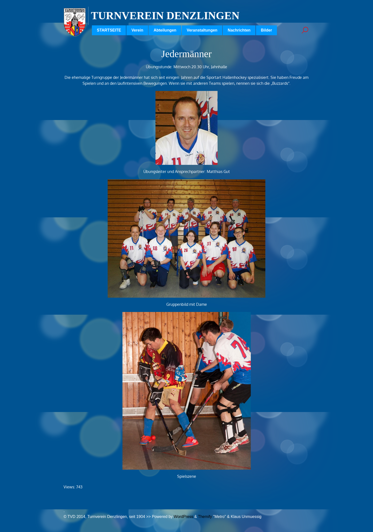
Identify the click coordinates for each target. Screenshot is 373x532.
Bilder (266, 30)
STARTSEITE (109, 30)
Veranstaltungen (202, 30)
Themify (205, 517)
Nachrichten (239, 30)
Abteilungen (164, 30)
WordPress (183, 517)
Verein (137, 30)
